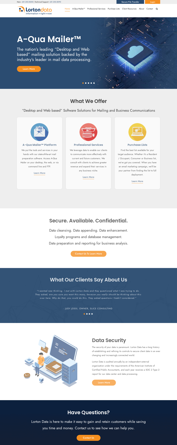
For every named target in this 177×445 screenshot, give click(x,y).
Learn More (39, 171)
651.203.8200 (27, 2)
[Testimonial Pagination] (82, 314)
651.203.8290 (55, 2)
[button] (157, 8)
